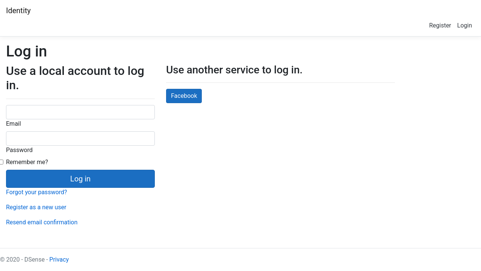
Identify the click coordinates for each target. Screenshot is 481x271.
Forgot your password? (36, 192)
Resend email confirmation (41, 222)
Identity (18, 10)
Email (13, 123)
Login (464, 25)
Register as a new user (36, 207)
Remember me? (27, 162)
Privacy (59, 259)
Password (19, 150)
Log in (80, 178)
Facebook (184, 95)
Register (440, 25)
